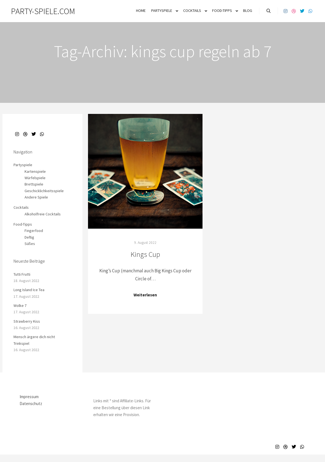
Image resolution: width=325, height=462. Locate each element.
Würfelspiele (35, 177)
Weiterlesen (145, 294)
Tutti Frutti (22, 274)
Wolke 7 (20, 305)
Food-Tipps (23, 224)
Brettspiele (34, 184)
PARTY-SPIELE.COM (38, 11)
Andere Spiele (36, 197)
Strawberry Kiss (27, 321)
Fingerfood (34, 230)
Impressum (29, 396)
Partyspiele (23, 164)
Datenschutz (31, 403)
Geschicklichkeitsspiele (44, 190)
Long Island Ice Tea (29, 289)
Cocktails (21, 207)
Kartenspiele (35, 171)
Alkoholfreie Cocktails (43, 214)
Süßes (30, 243)
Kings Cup (145, 254)
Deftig (29, 237)
